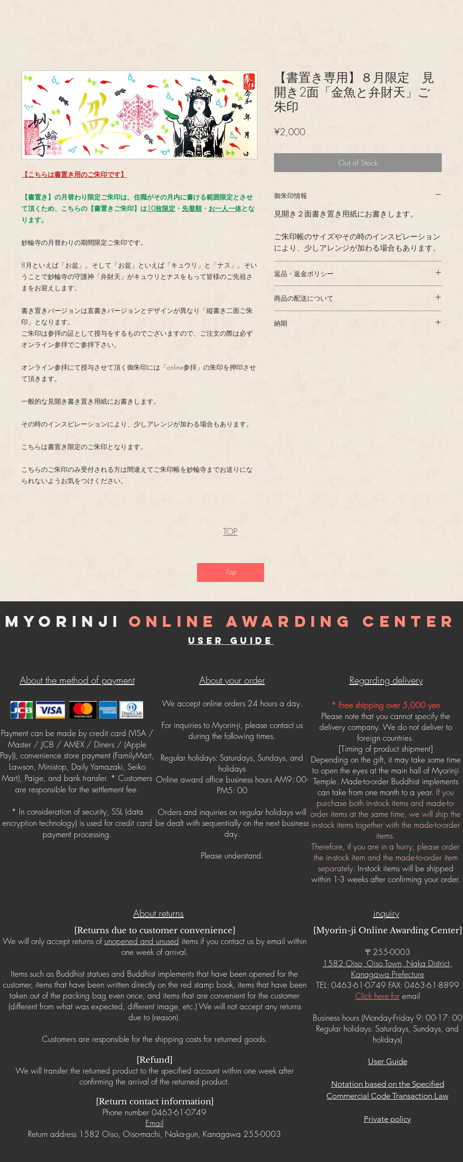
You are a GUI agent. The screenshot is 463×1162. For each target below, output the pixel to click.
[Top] (230, 572)
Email (154, 1123)
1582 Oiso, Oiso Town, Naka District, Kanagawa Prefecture (387, 969)
